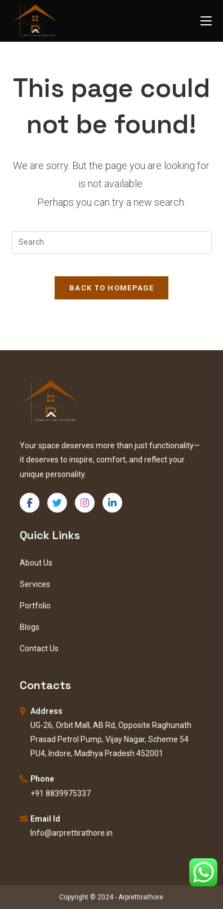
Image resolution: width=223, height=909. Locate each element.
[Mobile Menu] (206, 21)
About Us (36, 562)
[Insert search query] (111, 242)
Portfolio (35, 605)
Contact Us (39, 648)
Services (35, 584)
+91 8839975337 (60, 793)
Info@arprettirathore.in (71, 832)
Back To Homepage (111, 288)
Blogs (29, 627)
